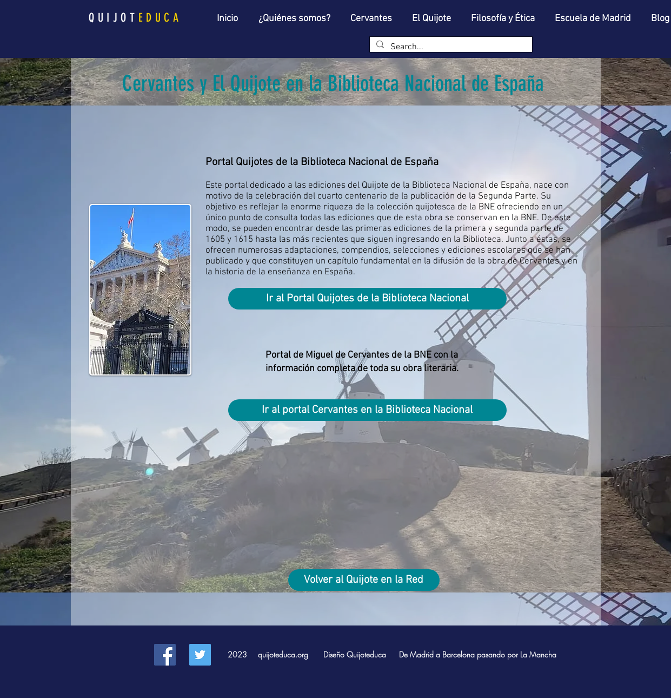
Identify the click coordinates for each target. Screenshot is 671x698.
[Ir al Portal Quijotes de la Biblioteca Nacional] (367, 299)
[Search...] (449, 47)
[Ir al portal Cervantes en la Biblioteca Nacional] (367, 410)
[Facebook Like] (128, 651)
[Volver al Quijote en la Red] (364, 580)
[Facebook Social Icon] (165, 655)
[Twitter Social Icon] (200, 655)
